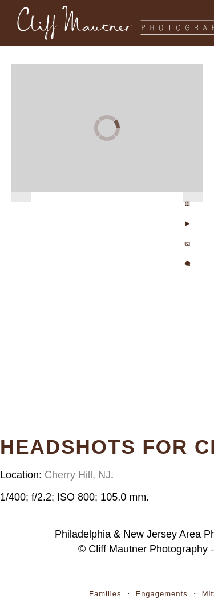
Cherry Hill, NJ (78, 475)
